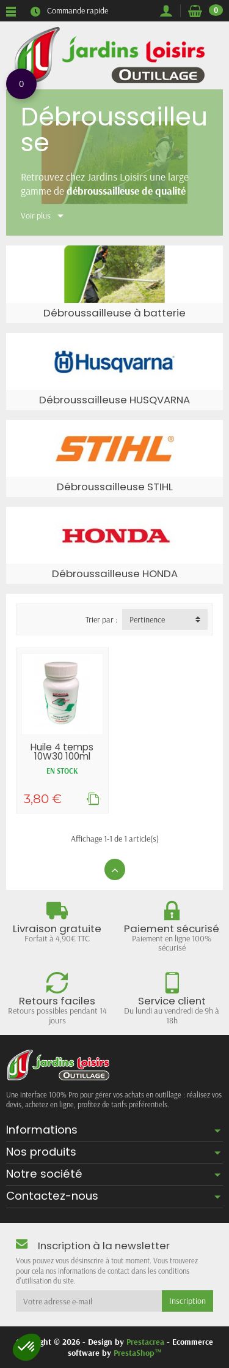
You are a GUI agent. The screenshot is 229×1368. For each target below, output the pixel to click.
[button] (27, 1347)
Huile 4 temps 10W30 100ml (62, 752)
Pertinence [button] (147, 619)
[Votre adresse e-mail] (89, 1300)
